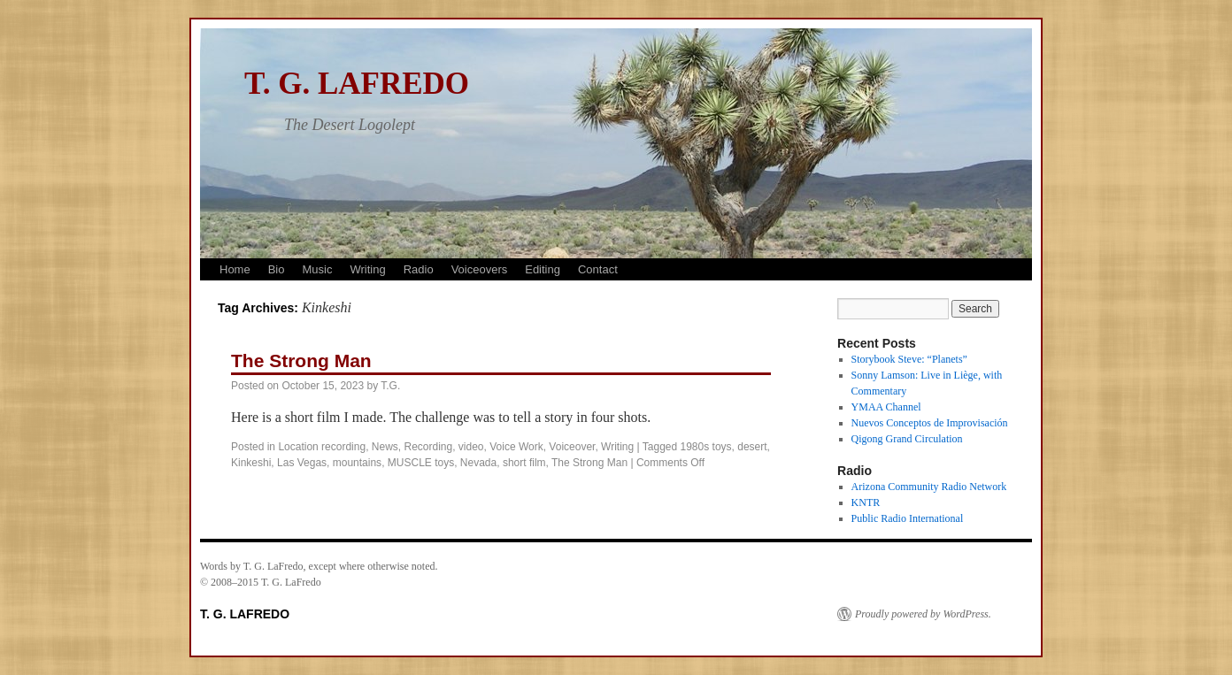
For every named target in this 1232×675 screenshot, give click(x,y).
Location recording (322, 447)
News (385, 447)
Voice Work (516, 447)
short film (524, 462)
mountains (357, 462)
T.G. (390, 386)
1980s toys (706, 447)
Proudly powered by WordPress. (923, 614)
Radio (419, 269)
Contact (598, 269)
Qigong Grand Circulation (907, 439)
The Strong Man (301, 360)
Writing (367, 269)
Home (234, 269)
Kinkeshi (251, 462)
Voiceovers (479, 269)
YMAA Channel (886, 407)
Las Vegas (302, 462)
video (471, 447)
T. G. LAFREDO (356, 83)
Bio (276, 269)
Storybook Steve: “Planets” (909, 359)
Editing (542, 269)
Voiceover (572, 447)
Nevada (478, 462)
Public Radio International (907, 518)
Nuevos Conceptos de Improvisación (929, 423)
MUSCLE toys (421, 462)
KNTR (866, 502)
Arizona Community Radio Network (929, 486)
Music (317, 269)
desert (751, 447)
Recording (428, 447)
